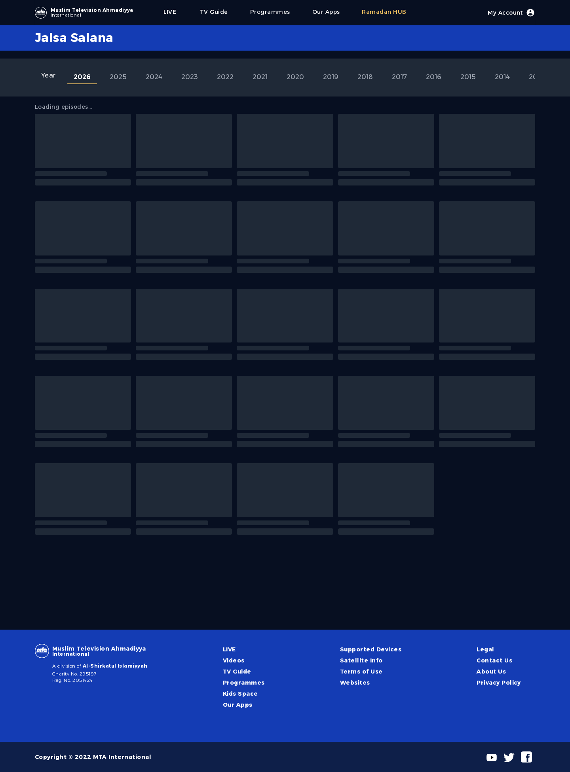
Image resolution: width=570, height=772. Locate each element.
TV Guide (237, 671)
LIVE (229, 649)
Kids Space (240, 693)
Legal (485, 649)
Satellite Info (361, 660)
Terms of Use (361, 671)
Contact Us (494, 660)
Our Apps (238, 704)
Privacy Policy (499, 682)
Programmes (244, 682)
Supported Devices (370, 649)
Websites (355, 682)
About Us (491, 671)
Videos (234, 660)
